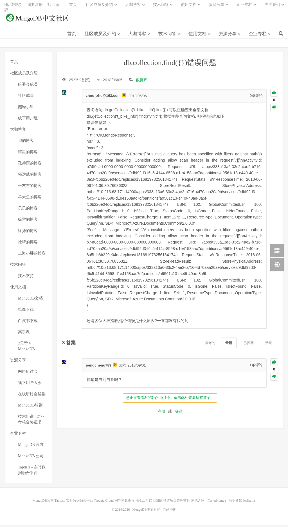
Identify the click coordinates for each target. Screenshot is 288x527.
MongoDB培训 (30, 407)
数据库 (142, 81)
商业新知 (235, 502)
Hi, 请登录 (13, 7)
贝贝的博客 (28, 210)
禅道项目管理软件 (176, 502)
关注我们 (272, 7)
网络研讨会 (28, 373)
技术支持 (26, 277)
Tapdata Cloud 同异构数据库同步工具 (121, 502)
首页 (71, 36)
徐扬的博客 (28, 232)
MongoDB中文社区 (38, 20)
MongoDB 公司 (31, 457)
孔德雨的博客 (30, 165)
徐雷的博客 (28, 221)
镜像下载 (26, 311)
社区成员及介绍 (100, 36)
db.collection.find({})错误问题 (170, 64)
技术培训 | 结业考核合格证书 (31, 421)
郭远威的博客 (30, 176)
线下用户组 (28, 120)
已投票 (249, 344)
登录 (179, 412)
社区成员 (26, 97)
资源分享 (228, 36)
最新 (228, 344)
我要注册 (35, 7)
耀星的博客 (28, 153)
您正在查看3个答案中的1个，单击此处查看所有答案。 (170, 399)
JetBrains (249, 502)
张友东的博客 (30, 187)
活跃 (268, 344)
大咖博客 (137, 36)
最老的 (210, 344)
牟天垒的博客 (30, 198)
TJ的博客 (26, 142)
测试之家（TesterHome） (209, 502)
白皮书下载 (28, 322)
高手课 (24, 334)
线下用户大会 (30, 384)
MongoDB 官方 (31, 446)
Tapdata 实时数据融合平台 (74, 502)
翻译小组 (26, 108)
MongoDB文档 (30, 300)
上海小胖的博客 (32, 255)
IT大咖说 (155, 502)
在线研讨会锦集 (32, 396)
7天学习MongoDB (26, 348)
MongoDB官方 (43, 502)
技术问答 (167, 36)
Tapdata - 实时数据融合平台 (32, 472)
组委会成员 (28, 86)
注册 (161, 412)
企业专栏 (258, 36)
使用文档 (197, 36)
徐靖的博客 (28, 244)
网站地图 (169, 511)
